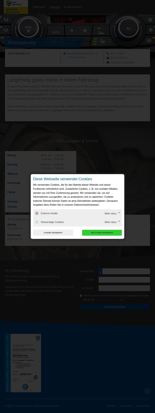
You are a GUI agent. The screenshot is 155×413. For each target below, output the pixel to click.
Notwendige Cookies (49, 222)
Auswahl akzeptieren (53, 232)
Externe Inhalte (46, 213)
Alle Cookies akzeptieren (102, 232)
